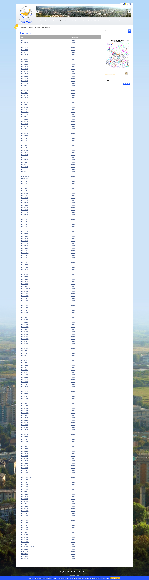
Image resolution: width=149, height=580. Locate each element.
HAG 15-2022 (24, 410)
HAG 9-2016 (24, 135)
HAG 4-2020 (24, 272)
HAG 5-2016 (24, 126)
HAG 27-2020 (24, 329)
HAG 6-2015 (24, 97)
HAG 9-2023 (24, 436)
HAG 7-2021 (24, 367)
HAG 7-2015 (24, 100)
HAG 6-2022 (24, 389)
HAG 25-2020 (24, 324)
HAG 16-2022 (24, 413)
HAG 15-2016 (24, 150)
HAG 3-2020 (24, 269)
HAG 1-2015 (24, 83)
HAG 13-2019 (24, 257)
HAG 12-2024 (24, 475)
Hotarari (73, 40)
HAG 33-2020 (24, 343)
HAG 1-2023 (24, 417)
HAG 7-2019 (24, 243)
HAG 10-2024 (24, 470)
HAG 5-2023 (24, 427)
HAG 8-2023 (24, 434)
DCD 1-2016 (24, 119)
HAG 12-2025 (24, 515)
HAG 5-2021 (24, 362)
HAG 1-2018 (24, 198)
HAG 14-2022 (24, 408)
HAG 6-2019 (24, 241)
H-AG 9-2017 (24, 174)
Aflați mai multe (104, 578)
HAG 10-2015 (24, 107)
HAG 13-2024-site (26, 477)
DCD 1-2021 (24, 350)
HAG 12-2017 (24, 181)
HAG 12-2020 (24, 291)
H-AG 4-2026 (24, 556)
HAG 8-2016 (24, 133)
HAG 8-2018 (24, 214)
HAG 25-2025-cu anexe (27, 546)
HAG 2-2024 (24, 451)
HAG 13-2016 (24, 145)
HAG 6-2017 (24, 167)
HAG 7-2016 (24, 131)
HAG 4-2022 (24, 384)
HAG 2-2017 (24, 157)
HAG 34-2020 (24, 346)
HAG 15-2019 (24, 262)
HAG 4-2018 (24, 205)
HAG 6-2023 (24, 429)
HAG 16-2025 (24, 525)
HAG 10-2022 (24, 398)
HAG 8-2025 (24, 506)
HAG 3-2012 (24, 52)
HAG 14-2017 (24, 186)
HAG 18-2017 (24, 195)
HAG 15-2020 (24, 298)
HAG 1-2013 (24, 66)
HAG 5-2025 (24, 499)
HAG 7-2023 (24, 432)
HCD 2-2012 (24, 42)
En (129, 4)
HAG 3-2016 (24, 121)
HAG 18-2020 (24, 305)
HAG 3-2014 (24, 81)
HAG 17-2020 (24, 303)
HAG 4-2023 (24, 425)
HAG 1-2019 (24, 229)
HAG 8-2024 (24, 465)
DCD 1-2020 (24, 322)
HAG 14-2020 (24, 296)
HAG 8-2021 (24, 370)
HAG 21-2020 (24, 312)
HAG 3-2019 (24, 233)
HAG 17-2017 (24, 193)
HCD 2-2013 (24, 64)
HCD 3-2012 (24, 45)
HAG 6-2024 (24, 460)
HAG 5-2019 (24, 238)
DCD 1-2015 (24, 88)
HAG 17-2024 (24, 487)
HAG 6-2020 (24, 276)
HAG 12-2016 (24, 143)
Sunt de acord (114, 578)
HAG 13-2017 (24, 183)
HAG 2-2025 (24, 491)
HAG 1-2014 (24, 76)
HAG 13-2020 (24, 293)
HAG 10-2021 (24, 374)
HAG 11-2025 (24, 513)
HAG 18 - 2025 (25, 530)
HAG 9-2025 (24, 508)
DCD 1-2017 (24, 152)
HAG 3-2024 (24, 453)
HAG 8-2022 (24, 393)
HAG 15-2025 (24, 522)
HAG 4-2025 (24, 496)
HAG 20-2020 (24, 310)
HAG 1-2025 (24, 489)
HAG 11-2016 (24, 140)
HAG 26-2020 (24, 327)
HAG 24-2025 (24, 544)
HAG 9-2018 (24, 217)
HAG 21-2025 (24, 537)
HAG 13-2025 (24, 518)
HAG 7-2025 (24, 503)
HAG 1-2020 (24, 264)
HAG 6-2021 (24, 365)
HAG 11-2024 (24, 472)
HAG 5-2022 (24, 386)
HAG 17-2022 (24, 415)
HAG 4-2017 (24, 162)
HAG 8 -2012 (24, 59)
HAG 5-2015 (24, 95)
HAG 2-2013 (24, 69)
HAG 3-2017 (24, 159)
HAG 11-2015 (24, 109)
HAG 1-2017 (24, 155)
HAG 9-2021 (24, 372)
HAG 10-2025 (24, 511)
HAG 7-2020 (24, 279)
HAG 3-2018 (24, 202)
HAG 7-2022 (24, 391)
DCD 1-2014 (24, 73)
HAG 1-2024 (24, 448)
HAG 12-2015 (24, 112)
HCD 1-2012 (24, 40)
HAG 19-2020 (24, 307)
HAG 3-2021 (24, 358)
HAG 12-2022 (24, 403)
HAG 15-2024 (24, 482)
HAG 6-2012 (24, 54)
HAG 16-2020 (24, 300)
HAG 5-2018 (24, 207)
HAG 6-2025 (24, 501)
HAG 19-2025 (24, 532)
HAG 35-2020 (24, 348)
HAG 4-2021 (24, 360)
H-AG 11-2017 (25, 178)
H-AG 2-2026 (24, 551)
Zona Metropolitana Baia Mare (30, 27)
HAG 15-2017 (24, 188)
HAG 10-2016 (24, 138)
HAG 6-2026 (24, 561)
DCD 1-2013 (24, 61)
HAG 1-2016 (24, 114)
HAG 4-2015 (24, 93)
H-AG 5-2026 (24, 558)
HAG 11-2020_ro (25, 288)
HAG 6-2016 (24, 128)
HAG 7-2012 (24, 57)
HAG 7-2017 (24, 169)
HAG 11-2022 (24, 401)
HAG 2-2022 (24, 379)
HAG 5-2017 (24, 164)
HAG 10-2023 (24, 439)
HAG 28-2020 (24, 331)
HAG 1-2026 (24, 549)
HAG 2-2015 (24, 85)
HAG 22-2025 (24, 539)
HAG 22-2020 (24, 315)
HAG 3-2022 (24, 382)
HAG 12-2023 (24, 444)
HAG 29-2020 (24, 334)
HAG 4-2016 (24, 124)
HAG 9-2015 (24, 104)
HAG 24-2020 (24, 319)
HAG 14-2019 (24, 260)
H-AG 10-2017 (25, 176)
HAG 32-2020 (24, 341)
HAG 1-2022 (24, 377)
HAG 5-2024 (24, 458)
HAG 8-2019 (24, 245)
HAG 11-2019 (24, 253)
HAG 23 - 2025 (25, 542)
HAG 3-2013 (24, 71)
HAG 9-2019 (24, 248)
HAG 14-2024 (24, 479)
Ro (124, 4)
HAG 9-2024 (24, 468)
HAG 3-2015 (24, 90)
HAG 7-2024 (24, 463)
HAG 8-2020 (24, 281)
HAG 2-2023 (24, 420)
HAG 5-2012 (24, 50)
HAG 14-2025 (24, 520)
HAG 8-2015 (24, 102)
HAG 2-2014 (24, 78)
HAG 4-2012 (24, 47)
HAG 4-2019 (24, 236)
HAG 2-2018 (24, 200)
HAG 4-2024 (24, 456)
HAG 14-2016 (24, 147)
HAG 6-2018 (24, 210)
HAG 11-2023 (24, 441)
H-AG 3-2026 (24, 554)
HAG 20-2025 (24, 534)
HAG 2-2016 (24, 116)
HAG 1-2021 (24, 353)
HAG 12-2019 (24, 255)
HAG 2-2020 (24, 267)
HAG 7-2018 (24, 212)
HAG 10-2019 (24, 250)
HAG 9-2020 (24, 284)
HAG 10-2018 (24, 219)
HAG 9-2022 (24, 396)
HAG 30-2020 (24, 336)
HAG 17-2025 (24, 527)
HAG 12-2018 (24, 224)
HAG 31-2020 (24, 339)
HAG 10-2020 (24, 286)
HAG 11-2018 (24, 221)
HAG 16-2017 (24, 190)
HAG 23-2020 (24, 317)
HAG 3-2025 (24, 494)
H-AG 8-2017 (24, 171)
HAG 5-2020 (24, 274)
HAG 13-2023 (24, 446)
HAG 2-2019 (24, 231)
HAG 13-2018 (24, 226)
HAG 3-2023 (24, 422)
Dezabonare (108, 83)
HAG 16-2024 (24, 484)
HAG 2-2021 (24, 355)
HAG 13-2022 (24, 405)
